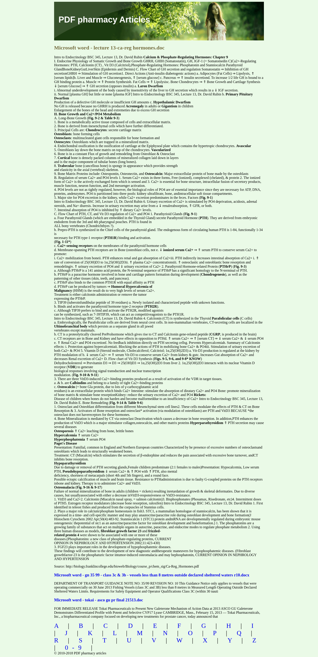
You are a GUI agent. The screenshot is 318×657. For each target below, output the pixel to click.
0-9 (75, 647)
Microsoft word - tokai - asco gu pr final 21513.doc (98, 600)
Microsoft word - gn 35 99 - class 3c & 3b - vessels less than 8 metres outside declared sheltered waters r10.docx (151, 575)
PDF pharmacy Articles (104, 19)
